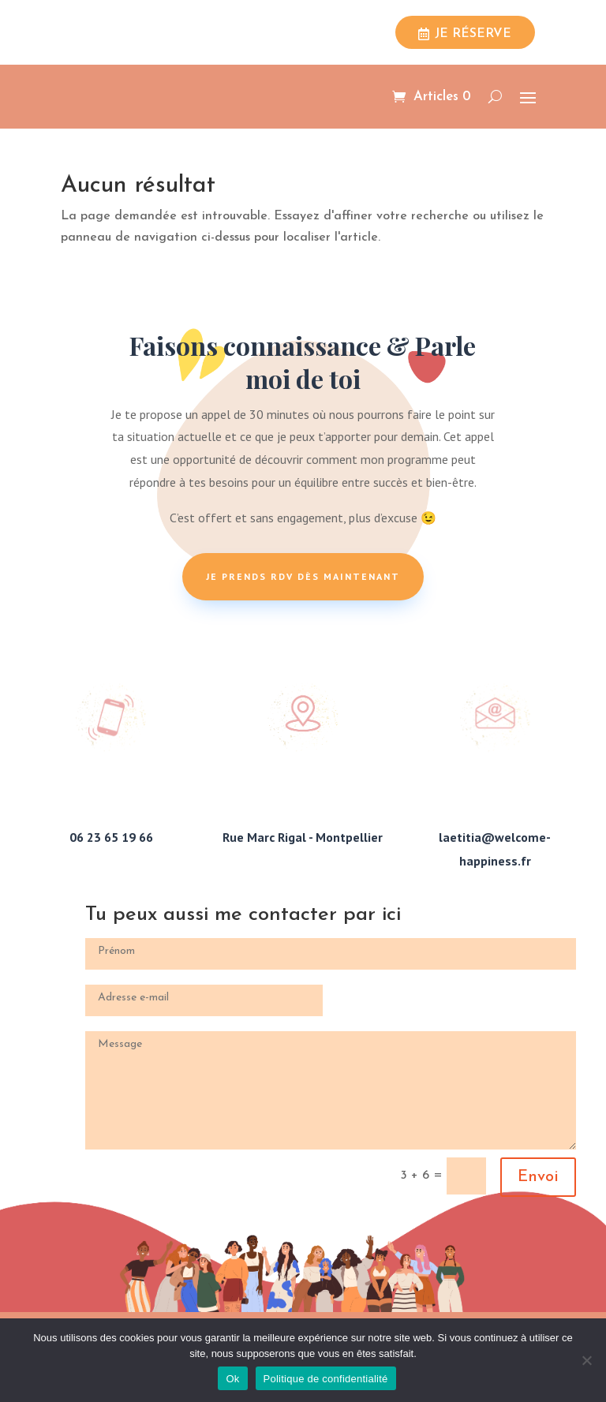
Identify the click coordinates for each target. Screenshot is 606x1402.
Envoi (538, 1177)
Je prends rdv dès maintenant (303, 576)
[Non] (586, 1360)
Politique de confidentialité (326, 1379)
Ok (232, 1379)
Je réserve (473, 34)
